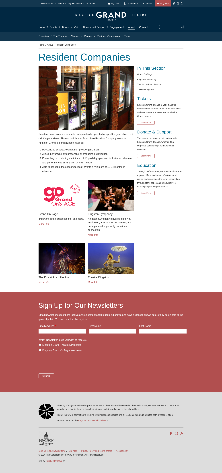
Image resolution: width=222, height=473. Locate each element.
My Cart (115, 3)
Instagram (176, 434)
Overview (44, 36)
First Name (95, 326)
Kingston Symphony (146, 79)
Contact (143, 27)
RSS (181, 434)
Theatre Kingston (145, 89)
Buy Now (164, 3)
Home (42, 27)
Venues (75, 36)
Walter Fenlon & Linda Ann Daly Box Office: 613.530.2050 (68, 3)
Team (127, 36)
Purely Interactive (55, 461)
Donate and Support (94, 27)
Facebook (171, 434)
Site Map (73, 451)
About (131, 27)
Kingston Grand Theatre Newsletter (61, 345)
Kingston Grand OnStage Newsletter (62, 350)
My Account (132, 3)
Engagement (117, 27)
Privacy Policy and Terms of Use (96, 451)
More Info (44, 223)
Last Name (145, 326)
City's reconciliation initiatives (93, 420)
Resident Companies (108, 36)
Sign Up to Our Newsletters (52, 451)
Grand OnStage (144, 74)
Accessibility (122, 451)
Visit (76, 27)
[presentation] (62, 364)
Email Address (46, 326)
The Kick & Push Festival (149, 84)
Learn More (146, 123)
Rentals (88, 36)
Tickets (65, 27)
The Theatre (60, 36)
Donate (148, 3)
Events (53, 27)
